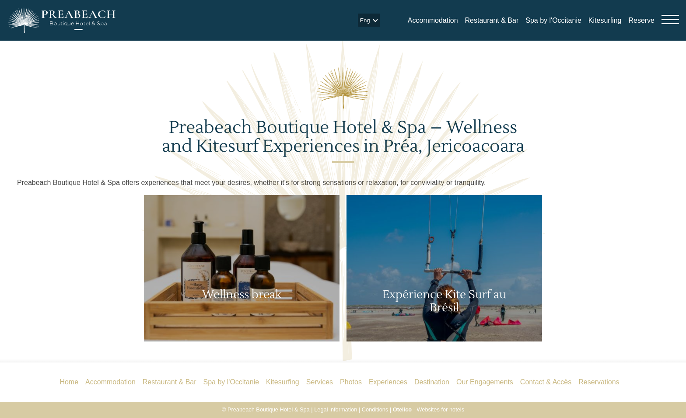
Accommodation (433, 20)
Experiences (388, 382)
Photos (351, 382)
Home (69, 382)
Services (319, 382)
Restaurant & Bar (492, 20)
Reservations (598, 382)
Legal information (335, 409)
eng (365, 20)
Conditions (375, 409)
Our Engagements (484, 382)
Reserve (641, 20)
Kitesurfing (605, 20)
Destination (431, 382)
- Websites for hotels (428, 409)
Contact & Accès (545, 382)
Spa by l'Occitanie (553, 20)
